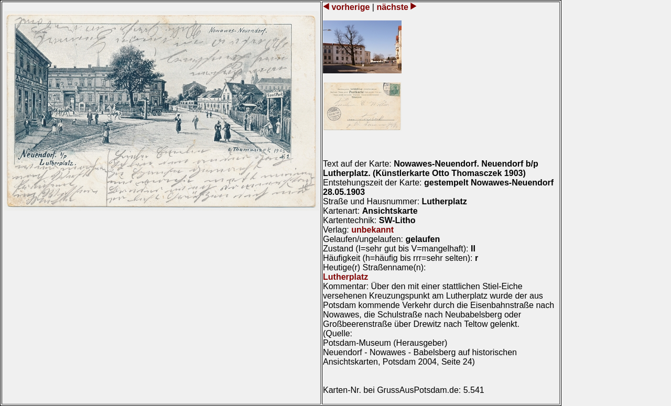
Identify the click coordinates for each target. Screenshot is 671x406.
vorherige (350, 7)
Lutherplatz (345, 276)
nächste (392, 7)
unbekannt (372, 229)
